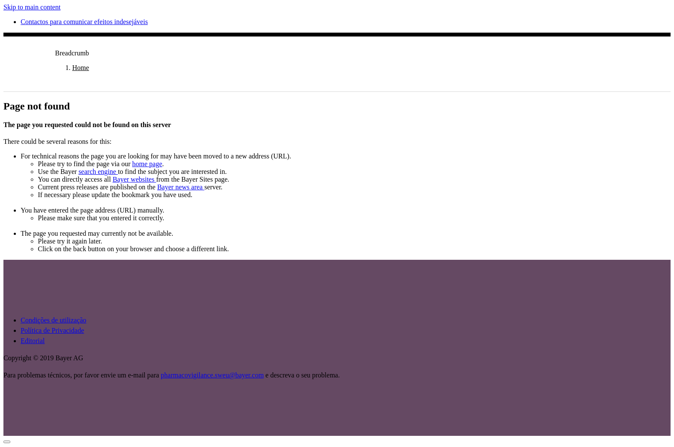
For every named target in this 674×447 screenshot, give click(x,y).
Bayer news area (181, 187)
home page (147, 163)
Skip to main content (32, 7)
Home (80, 67)
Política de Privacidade (52, 330)
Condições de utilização (53, 320)
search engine (98, 171)
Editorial (33, 340)
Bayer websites (134, 179)
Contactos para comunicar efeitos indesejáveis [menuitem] (84, 21)
